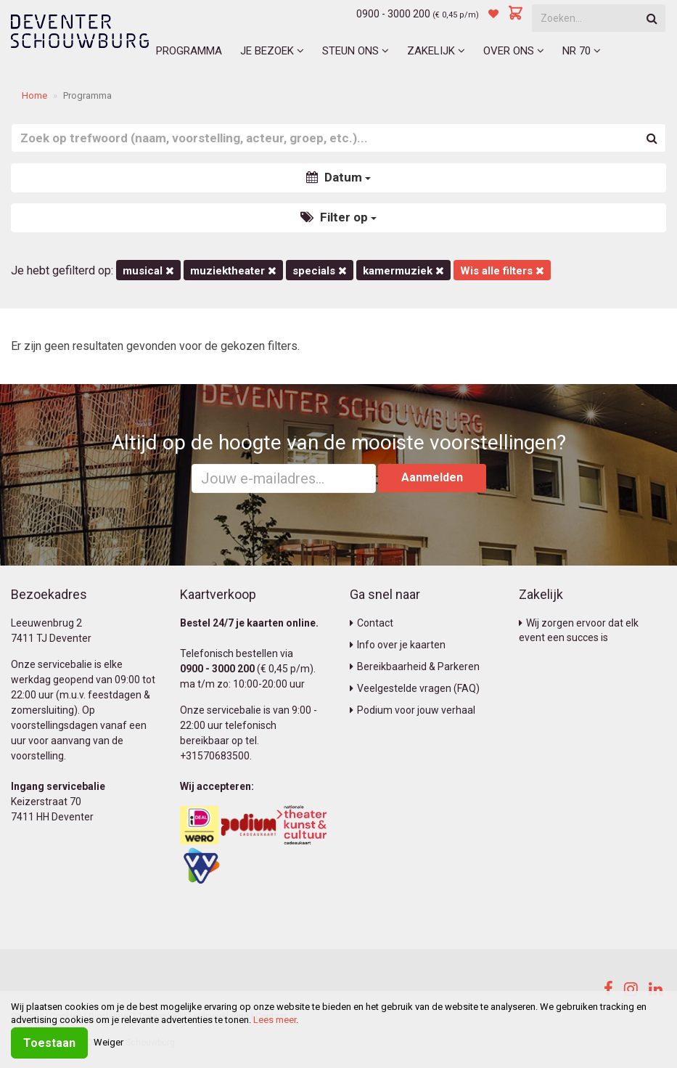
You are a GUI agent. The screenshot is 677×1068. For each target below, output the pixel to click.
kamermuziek (403, 270)
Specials (319, 270)
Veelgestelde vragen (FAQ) (415, 688)
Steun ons (355, 50)
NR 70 (581, 50)
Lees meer (274, 1019)
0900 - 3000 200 (393, 14)
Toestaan (49, 1043)
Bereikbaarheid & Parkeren (415, 666)
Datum (338, 177)
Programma (189, 50)
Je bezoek (272, 50)
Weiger (108, 1042)
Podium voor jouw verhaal (412, 710)
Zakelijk (436, 50)
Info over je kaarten (398, 645)
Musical (148, 270)
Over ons (513, 50)
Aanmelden (432, 477)
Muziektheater (233, 270)
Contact (371, 623)
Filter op (338, 217)
